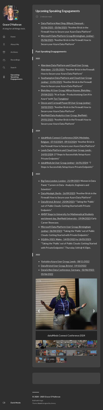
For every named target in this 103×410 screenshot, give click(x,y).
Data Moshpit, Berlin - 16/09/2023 (58, 193)
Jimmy (53, 403)
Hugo (41, 400)
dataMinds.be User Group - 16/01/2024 (64, 162)
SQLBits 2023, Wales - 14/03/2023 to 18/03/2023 (66, 239)
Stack (40, 403)
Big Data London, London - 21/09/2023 (60, 180)
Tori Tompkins (61, 98)
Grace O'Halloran (12, 24)
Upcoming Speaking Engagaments (58, 11)
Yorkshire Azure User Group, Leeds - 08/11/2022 (65, 261)
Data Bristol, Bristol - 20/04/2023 (57, 201)
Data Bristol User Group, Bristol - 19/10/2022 (63, 265)
